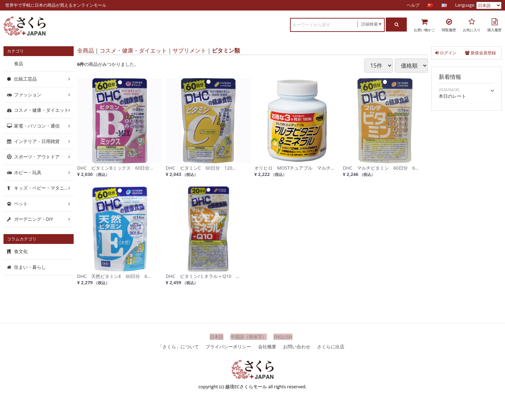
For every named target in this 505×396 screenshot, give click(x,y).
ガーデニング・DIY (33, 219)
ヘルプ (413, 5)
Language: (465, 5)
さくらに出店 (330, 346)
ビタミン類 (226, 50)
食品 (18, 63)
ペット (21, 203)
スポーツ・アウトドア (37, 156)
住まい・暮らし (30, 267)
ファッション (27, 94)
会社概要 (267, 346)
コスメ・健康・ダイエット (133, 50)
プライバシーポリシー (228, 346)
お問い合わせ (296, 346)
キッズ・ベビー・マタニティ (43, 188)
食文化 (21, 251)
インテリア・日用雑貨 (37, 141)
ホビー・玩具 (27, 172)
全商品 (85, 50)
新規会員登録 (480, 53)
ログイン (446, 53)
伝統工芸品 (25, 79)
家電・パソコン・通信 (37, 125)
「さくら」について (178, 346)
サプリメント (189, 50)
